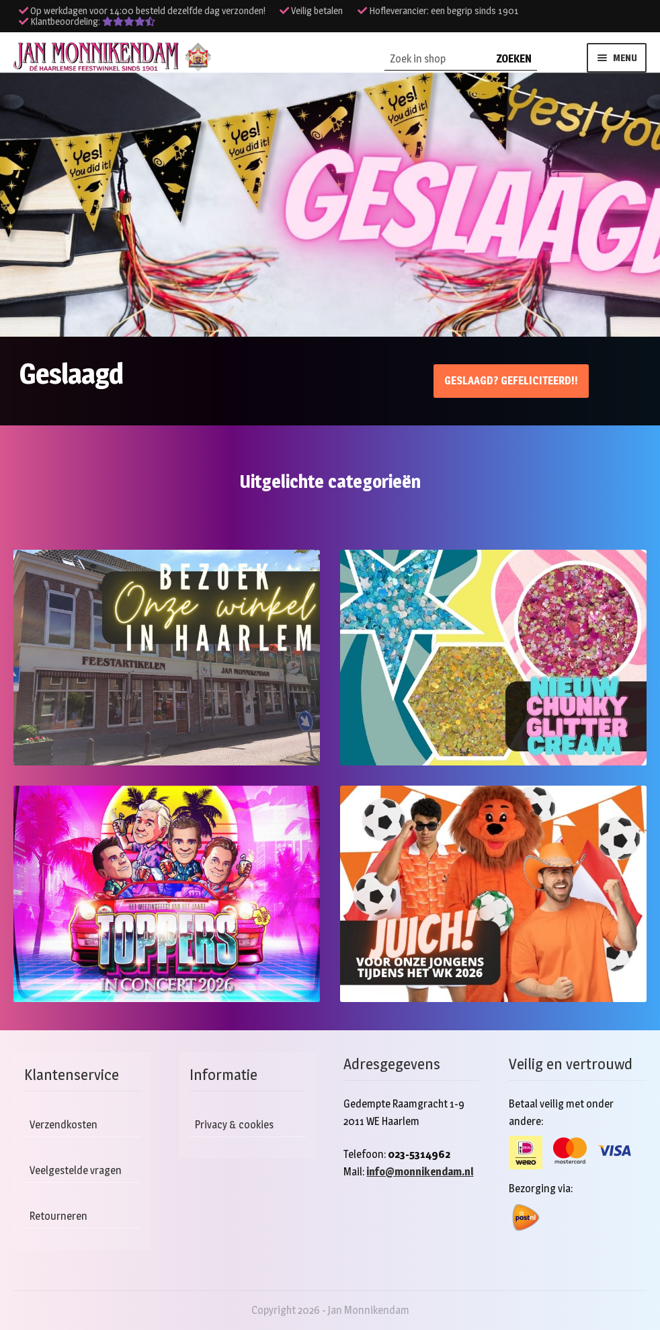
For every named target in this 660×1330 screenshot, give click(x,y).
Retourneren (58, 1216)
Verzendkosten (63, 1124)
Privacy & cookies (234, 1124)
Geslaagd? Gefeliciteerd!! (511, 380)
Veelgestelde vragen (76, 1170)
